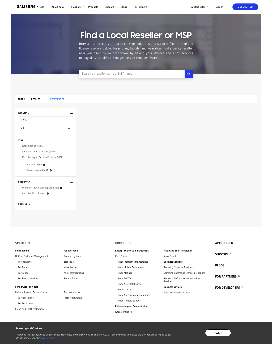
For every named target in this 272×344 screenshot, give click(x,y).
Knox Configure (123, 311)
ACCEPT (218, 332)
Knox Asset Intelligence (130, 284)
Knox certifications (74, 272)
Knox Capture (125, 289)
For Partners (140, 7)
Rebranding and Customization (31, 292)
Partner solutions (73, 297)
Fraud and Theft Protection (29, 309)
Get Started (245, 6)
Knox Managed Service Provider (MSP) (42, 157)
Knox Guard (170, 256)
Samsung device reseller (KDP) (38, 151)
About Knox (58, 7)
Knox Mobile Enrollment (131, 267)
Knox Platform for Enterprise (133, 261)
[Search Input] (132, 74)
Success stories (72, 292)
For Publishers (25, 303)
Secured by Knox (72, 256)
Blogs (124, 7)
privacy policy (48, 338)
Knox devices (71, 267)
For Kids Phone (26, 297)
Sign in (219, 7)
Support (221, 254)
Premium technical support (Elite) (42, 187)
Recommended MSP (39, 170)
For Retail (23, 267)
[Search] (189, 74)
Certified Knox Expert (35, 193)
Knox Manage (125, 272)
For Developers (227, 288)
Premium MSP (35, 164)
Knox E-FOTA (125, 278)
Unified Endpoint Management (31, 256)
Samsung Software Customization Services (182, 280)
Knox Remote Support (129, 300)
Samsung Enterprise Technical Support (184, 272)
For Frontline (25, 261)
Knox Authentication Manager (134, 295)
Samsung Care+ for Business (178, 267)
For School (23, 272)
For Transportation (28, 278)
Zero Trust (69, 261)
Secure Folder (71, 278)
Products (123, 243)
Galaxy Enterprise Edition (177, 292)
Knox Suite (121, 256)
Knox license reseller (33, 145)
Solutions (23, 243)
